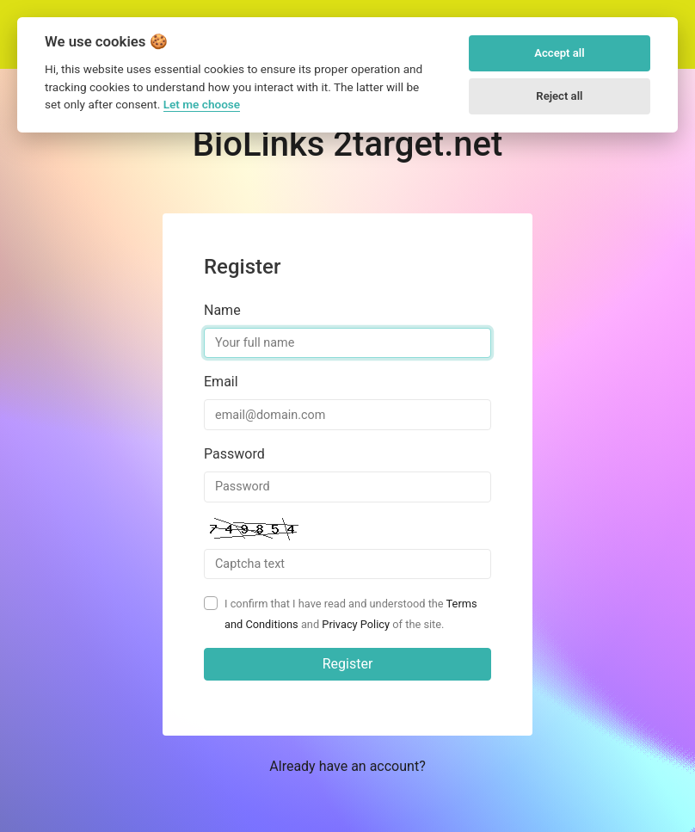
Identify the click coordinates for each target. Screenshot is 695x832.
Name (222, 310)
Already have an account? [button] (347, 766)
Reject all (559, 95)
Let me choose (201, 104)
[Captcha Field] (347, 564)
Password (234, 454)
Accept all (559, 52)
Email (221, 381)
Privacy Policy (356, 624)
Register (348, 664)
